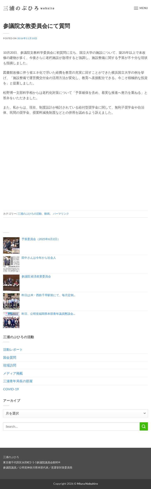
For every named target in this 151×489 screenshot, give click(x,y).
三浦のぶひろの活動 (30, 213)
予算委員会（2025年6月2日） (41, 239)
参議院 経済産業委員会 (36, 276)
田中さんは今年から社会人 (39, 257)
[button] (141, 8)
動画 (47, 213)
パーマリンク (61, 213)
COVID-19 (11, 389)
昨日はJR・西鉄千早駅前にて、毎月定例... (48, 295)
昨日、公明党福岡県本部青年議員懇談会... (48, 313)
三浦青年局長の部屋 (18, 381)
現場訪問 (9, 365)
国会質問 (9, 357)
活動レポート (13, 349)
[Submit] (144, 426)
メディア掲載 (13, 373)
